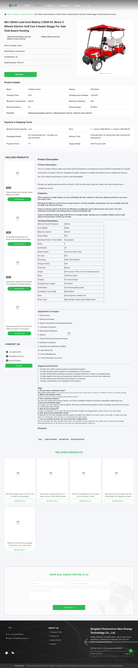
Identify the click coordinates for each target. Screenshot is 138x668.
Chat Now (20, 74)
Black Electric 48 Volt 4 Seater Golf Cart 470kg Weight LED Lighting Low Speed (118, 495)
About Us (51, 5)
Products (38, 5)
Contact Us (64, 5)
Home (27, 5)
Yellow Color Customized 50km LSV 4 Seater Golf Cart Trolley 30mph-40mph (53, 495)
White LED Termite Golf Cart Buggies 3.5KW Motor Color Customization (19, 544)
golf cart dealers (51, 439)
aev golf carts (64, 439)
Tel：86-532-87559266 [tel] (14, 634)
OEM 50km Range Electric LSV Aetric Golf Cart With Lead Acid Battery (20, 495)
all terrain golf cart (77, 439)
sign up (127, 654)
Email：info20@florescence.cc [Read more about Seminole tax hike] (17, 638)
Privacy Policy (19, 666)
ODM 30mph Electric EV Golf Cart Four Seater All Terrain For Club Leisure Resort (19, 329)
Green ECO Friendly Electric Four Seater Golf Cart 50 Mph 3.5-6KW (85, 495)
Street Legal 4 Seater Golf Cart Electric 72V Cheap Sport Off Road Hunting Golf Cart (19, 284)
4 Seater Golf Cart (27, 14)
